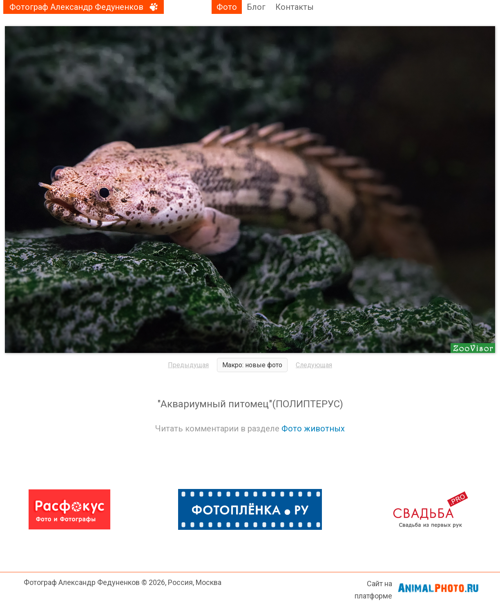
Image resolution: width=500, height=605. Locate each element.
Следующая (314, 365)
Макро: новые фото (252, 365)
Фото (227, 7)
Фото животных (313, 428)
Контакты (294, 7)
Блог (256, 7)
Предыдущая (188, 365)
